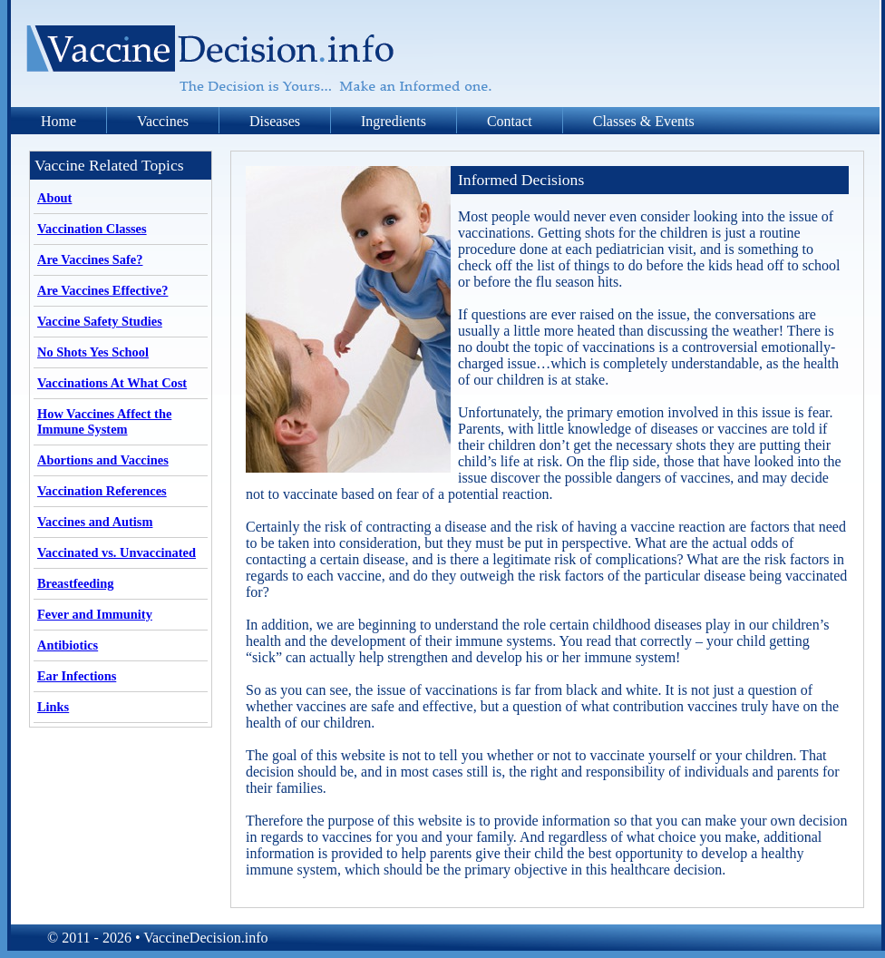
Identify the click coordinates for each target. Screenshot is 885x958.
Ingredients (393, 121)
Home (58, 121)
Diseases (274, 121)
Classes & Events (644, 121)
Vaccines (163, 121)
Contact (509, 121)
